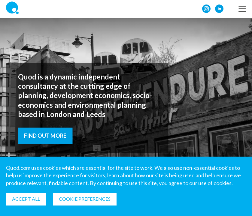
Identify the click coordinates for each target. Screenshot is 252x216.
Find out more (45, 135)
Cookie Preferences (85, 199)
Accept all (26, 199)
